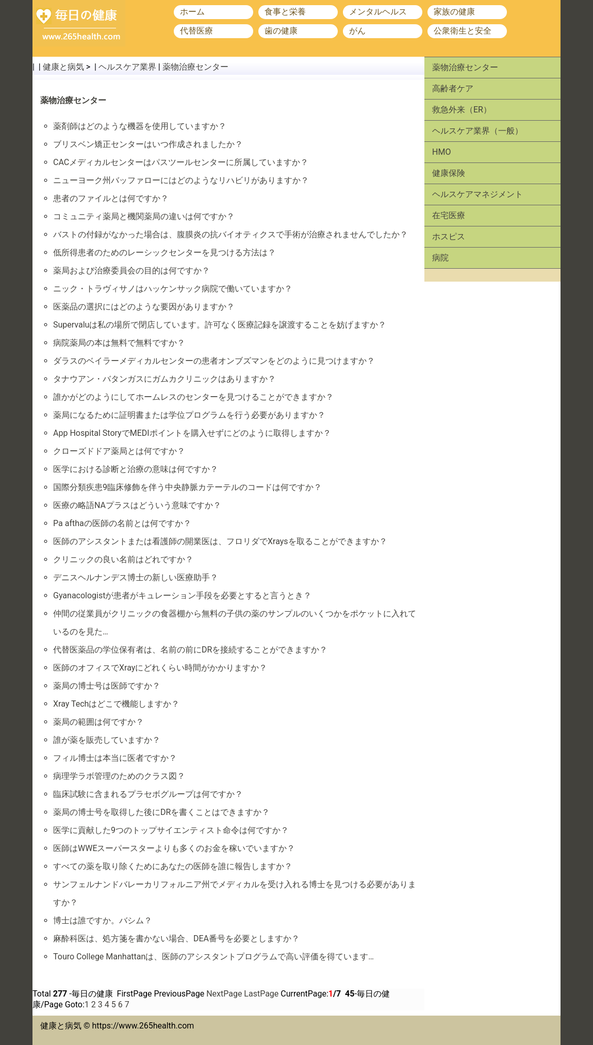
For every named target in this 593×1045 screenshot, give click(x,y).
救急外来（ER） (461, 110)
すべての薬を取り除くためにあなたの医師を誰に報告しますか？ (172, 866)
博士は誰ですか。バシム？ (102, 920)
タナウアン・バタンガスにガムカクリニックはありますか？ (164, 379)
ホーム (192, 12)
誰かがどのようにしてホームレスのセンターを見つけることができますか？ (193, 397)
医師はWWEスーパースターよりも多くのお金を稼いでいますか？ (174, 848)
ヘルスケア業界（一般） (477, 131)
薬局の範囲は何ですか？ (98, 722)
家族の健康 (454, 12)
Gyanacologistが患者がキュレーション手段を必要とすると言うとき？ (182, 595)
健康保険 (448, 173)
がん (357, 31)
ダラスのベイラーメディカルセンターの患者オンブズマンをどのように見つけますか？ (214, 361)
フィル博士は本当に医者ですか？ (115, 758)
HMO (441, 152)
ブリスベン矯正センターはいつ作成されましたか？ (148, 144)
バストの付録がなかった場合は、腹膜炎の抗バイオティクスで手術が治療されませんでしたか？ (230, 234)
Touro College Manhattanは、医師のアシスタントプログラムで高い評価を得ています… (213, 956)
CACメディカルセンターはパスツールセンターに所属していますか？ (180, 162)
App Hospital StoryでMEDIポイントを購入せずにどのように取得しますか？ (192, 433)
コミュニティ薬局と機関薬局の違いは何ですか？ (144, 216)
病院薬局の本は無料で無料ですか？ (119, 343)
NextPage (224, 994)
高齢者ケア (452, 88)
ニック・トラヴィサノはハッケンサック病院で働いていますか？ (172, 288)
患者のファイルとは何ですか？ (111, 198)
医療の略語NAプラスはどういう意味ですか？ (137, 505)
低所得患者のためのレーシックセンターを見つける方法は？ (164, 252)
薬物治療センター (195, 67)
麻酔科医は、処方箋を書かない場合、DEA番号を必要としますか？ (176, 938)
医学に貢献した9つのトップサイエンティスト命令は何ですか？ (171, 830)
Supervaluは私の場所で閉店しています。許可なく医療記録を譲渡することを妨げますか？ (219, 325)
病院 (440, 258)
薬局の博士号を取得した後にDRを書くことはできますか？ (161, 812)
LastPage (261, 994)
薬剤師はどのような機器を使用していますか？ (139, 126)
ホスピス (448, 236)
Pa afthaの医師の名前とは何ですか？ (122, 523)
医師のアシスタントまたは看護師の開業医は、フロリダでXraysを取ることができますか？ (220, 541)
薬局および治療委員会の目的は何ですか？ (131, 270)
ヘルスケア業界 (127, 67)
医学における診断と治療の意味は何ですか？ (135, 469)
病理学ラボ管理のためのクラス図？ (119, 776)
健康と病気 (63, 67)
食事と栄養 (285, 12)
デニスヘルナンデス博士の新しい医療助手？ (135, 577)
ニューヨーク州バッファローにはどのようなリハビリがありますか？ (181, 180)
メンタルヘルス (378, 12)
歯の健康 (281, 31)
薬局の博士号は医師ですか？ (106, 686)
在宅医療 (448, 215)
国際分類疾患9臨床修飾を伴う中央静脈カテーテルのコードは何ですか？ (187, 487)
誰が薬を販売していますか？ (106, 740)
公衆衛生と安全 (462, 31)
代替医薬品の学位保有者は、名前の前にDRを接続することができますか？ (190, 650)
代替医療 (196, 31)
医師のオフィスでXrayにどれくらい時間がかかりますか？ (160, 668)
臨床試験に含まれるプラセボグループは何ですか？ (148, 794)
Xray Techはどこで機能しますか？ (116, 704)
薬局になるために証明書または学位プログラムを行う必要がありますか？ (189, 415)
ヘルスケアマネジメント (477, 194)
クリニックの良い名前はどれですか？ (123, 559)
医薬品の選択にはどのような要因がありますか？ (144, 307)
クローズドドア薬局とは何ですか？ (119, 451)
